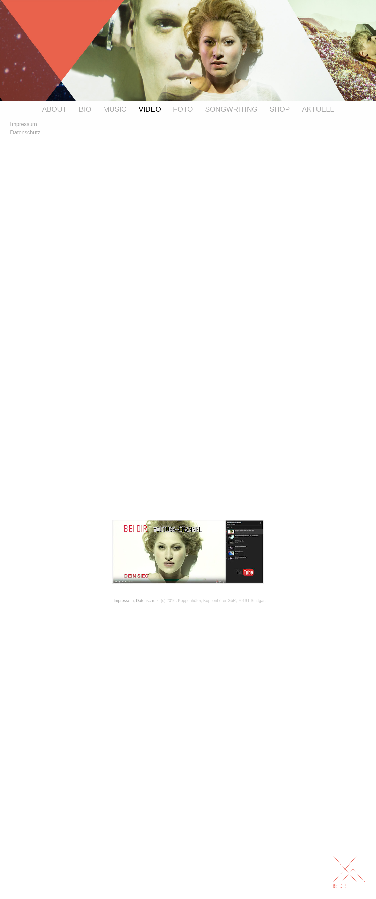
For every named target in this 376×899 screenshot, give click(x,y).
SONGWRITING (231, 109)
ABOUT (54, 109)
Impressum (124, 600)
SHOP (279, 109)
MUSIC (115, 109)
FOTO (183, 109)
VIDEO (150, 109)
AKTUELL (318, 109)
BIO (85, 109)
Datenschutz (147, 600)
